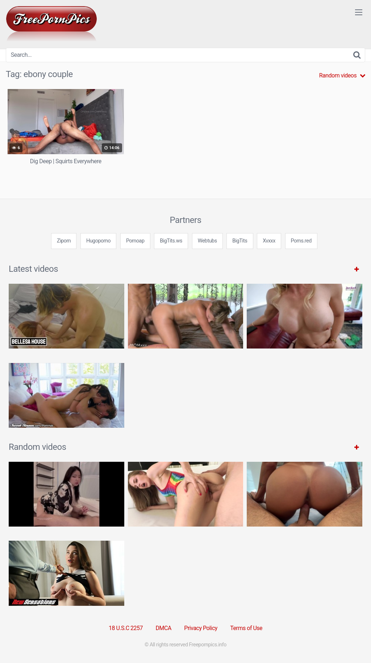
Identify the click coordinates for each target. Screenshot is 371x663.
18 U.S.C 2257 (126, 628)
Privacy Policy (200, 628)
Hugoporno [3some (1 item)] (98, 241)
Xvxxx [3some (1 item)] (269, 241)
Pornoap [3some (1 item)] (135, 241)
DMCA (163, 628)
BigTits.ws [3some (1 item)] (171, 241)
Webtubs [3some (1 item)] (207, 241)
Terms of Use (246, 628)
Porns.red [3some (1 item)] (301, 241)
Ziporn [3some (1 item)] (64, 241)
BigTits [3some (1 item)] (239, 241)
